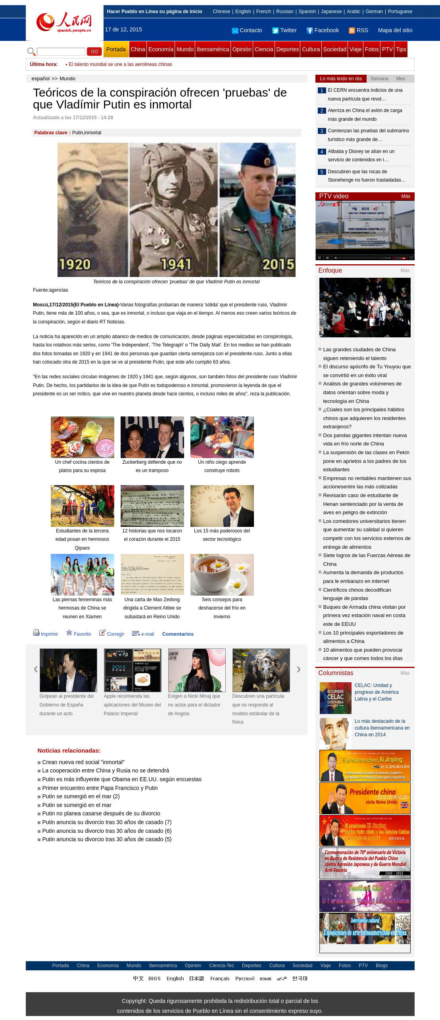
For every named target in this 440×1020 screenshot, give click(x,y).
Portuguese (400, 11)
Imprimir (45, 634)
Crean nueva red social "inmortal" (83, 762)
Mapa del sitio (395, 30)
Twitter (284, 30)
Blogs (382, 965)
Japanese (331, 11)
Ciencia (264, 49)
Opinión (242, 49)
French (263, 11)
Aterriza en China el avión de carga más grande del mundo (365, 115)
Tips (401, 49)
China (138, 49)
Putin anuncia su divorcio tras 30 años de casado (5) (107, 839)
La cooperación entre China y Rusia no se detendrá (105, 770)
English (243, 11)
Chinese (221, 11)
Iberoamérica (213, 49)
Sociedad (334, 49)
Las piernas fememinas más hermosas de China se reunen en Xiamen (82, 608)
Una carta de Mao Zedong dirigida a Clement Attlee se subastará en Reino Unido (152, 608)
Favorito (78, 634)
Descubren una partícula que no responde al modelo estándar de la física (258, 709)
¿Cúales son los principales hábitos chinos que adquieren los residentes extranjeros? (364, 418)
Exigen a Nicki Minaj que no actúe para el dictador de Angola (194, 704)
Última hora (43, 64)
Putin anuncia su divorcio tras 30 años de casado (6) (107, 831)
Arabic (353, 11)
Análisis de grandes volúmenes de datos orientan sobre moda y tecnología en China (362, 392)
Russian (284, 11)
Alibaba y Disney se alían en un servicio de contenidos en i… (361, 156)
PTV (387, 49)
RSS (358, 30)
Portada (116, 49)
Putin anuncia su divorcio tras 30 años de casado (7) (107, 822)
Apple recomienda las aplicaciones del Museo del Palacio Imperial (132, 704)
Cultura (311, 49)
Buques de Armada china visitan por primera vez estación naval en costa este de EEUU (364, 615)
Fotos (372, 49)
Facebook (323, 30)
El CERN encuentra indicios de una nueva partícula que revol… (365, 94)
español (41, 78)
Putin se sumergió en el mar (76, 805)
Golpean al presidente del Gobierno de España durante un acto (67, 704)
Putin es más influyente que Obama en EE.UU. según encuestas (122, 779)
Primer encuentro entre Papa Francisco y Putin (100, 788)
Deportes (288, 49)
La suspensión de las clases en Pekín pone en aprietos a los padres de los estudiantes (366, 460)
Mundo (185, 49)
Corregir (111, 634)
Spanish (307, 11)
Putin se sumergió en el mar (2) (81, 796)
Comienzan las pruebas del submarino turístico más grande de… (368, 135)
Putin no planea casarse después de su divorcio (101, 813)
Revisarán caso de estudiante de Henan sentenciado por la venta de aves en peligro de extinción (363, 503)
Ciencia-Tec (221, 965)
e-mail (143, 634)
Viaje (356, 49)
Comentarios (178, 634)
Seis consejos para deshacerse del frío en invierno (222, 608)
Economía (160, 49)
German (374, 11)
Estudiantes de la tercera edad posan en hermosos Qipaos (82, 539)
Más (406, 196)
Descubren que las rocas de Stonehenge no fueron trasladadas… (367, 176)
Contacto (247, 30)
